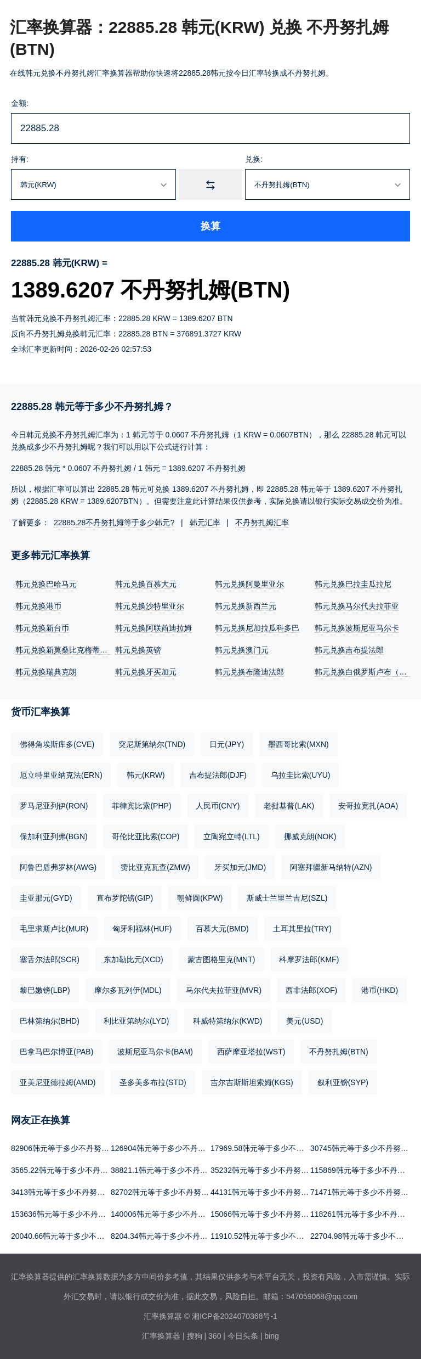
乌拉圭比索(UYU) (301, 775)
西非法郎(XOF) (311, 990)
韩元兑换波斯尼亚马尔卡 (357, 628)
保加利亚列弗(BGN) (54, 836)
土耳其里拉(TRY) (302, 928)
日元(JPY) (226, 744)
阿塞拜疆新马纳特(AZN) (331, 867)
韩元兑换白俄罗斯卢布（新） (364, 671)
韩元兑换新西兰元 (245, 606)
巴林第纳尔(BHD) (49, 1021)
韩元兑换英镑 (138, 649)
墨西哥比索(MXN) (298, 744)
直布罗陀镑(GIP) (124, 898)
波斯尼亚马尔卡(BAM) (155, 1051)
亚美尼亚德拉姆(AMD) (57, 1082)
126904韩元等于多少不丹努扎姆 (166, 1148)
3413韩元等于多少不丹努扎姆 (61, 1192)
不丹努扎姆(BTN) (338, 1051)
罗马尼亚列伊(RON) (54, 805)
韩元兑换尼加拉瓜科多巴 (257, 628)
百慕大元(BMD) (222, 928)
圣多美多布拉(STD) (153, 1082)
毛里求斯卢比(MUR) (54, 928)
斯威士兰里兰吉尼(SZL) (287, 898)
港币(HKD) (379, 990)
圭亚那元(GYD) (46, 898)
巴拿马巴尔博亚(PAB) (56, 1051)
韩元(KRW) (146, 775)
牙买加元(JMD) (240, 867)
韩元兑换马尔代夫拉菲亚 (357, 606)
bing (271, 1336)
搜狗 (194, 1336)
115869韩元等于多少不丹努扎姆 (365, 1170)
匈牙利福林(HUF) (142, 928)
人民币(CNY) (218, 805)
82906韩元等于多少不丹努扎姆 (64, 1148)
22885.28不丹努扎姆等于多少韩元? (114, 522)
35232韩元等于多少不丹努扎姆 (263, 1170)
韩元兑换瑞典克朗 (46, 671)
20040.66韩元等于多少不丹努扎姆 (69, 1236)
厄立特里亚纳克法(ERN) (61, 775)
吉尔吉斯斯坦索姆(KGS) (251, 1082)
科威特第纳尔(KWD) (227, 1021)
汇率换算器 (161, 1336)
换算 (210, 226)
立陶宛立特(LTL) (231, 836)
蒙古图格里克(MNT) (221, 959)
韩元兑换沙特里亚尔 (149, 606)
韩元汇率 (205, 522)
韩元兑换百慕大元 (146, 584)
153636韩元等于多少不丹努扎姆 (66, 1214)
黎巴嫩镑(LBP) (45, 990)
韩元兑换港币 (38, 606)
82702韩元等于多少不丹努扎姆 (164, 1192)
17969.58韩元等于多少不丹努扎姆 (268, 1148)
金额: (20, 103)
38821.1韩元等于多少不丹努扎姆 (167, 1170)
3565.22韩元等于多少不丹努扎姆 (67, 1170)
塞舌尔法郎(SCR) (49, 959)
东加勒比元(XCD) (133, 959)
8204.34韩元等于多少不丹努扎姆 (167, 1236)
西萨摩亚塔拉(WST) (251, 1051)
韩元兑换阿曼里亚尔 (249, 584)
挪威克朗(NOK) (310, 836)
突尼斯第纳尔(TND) (151, 744)
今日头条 (242, 1336)
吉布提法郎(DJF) (218, 775)
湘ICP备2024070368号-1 (234, 1316)
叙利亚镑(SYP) (342, 1082)
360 (214, 1336)
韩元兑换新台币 (42, 628)
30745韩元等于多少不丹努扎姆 (363, 1148)
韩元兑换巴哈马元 (46, 584)
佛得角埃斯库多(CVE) (57, 744)
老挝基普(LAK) (289, 805)
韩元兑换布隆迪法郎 (249, 671)
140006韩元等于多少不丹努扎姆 (166, 1214)
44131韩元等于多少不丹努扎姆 (263, 1192)
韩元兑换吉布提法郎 (349, 649)
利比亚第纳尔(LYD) (136, 1021)
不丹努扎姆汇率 (262, 522)
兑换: (254, 159)
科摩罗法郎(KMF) (309, 959)
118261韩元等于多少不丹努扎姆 (365, 1214)
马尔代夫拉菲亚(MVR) (223, 990)
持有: (20, 159)
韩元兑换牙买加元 (146, 671)
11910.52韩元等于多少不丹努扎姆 (268, 1236)
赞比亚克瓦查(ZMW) (155, 867)
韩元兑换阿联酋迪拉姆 (153, 628)
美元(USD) (304, 1021)
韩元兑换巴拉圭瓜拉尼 (353, 584)
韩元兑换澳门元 (242, 649)
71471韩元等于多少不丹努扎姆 (363, 1192)
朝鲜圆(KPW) (200, 898)
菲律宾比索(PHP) (141, 805)
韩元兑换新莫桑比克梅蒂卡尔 (65, 649)
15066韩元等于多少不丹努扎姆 (263, 1214)
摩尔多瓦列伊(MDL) (128, 990)
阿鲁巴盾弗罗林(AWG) (58, 867)
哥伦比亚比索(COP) (146, 836)
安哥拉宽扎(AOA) (368, 805)
